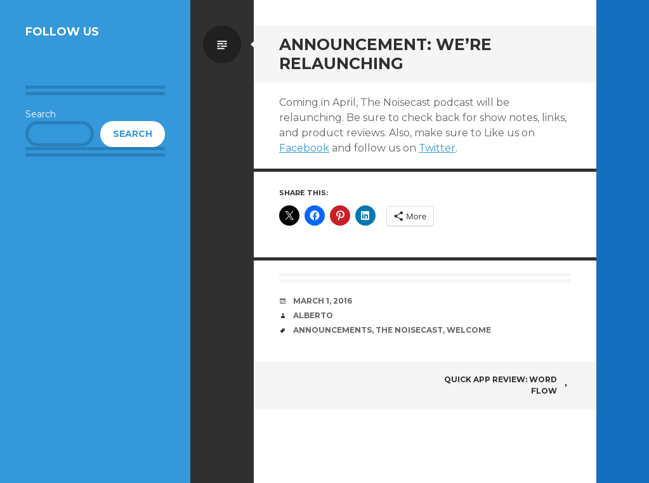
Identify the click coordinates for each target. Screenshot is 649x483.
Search (40, 114)
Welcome (469, 330)
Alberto (313, 315)
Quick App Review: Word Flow (507, 385)
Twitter (437, 148)
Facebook (304, 148)
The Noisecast (409, 330)
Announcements (332, 330)
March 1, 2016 (322, 301)
